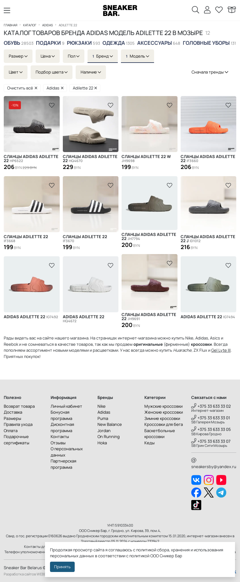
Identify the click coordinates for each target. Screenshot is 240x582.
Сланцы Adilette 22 (26, 239)
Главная (10, 25)
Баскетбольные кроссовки (159, 434)
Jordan (104, 430)
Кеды (149, 443)
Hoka (102, 443)
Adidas (47, 25)
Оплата (11, 430)
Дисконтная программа (62, 427)
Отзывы (58, 443)
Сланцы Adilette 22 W (146, 159)
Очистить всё (22, 88)
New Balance (110, 424)
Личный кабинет (66, 406)
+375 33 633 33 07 (211, 441)
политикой (139, 556)
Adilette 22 (85, 88)
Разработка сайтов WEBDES (27, 574)
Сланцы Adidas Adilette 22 (31, 159)
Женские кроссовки (163, 412)
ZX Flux (200, 350)
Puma (103, 418)
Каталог (29, 25)
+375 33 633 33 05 (211, 429)
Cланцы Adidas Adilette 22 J (208, 239)
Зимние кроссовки (162, 418)
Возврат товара (19, 406)
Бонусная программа (61, 415)
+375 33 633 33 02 (211, 406)
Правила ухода (18, 424)
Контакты (60, 436)
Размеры (12, 418)
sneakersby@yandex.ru (213, 464)
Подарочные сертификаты (16, 440)
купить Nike (182, 338)
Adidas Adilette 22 (31, 317)
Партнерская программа (63, 464)
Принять (62, 566)
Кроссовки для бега (163, 424)
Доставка (13, 412)
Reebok (11, 344)
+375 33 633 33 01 (210, 418)
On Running (109, 436)
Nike (102, 406)
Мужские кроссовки (163, 406)
